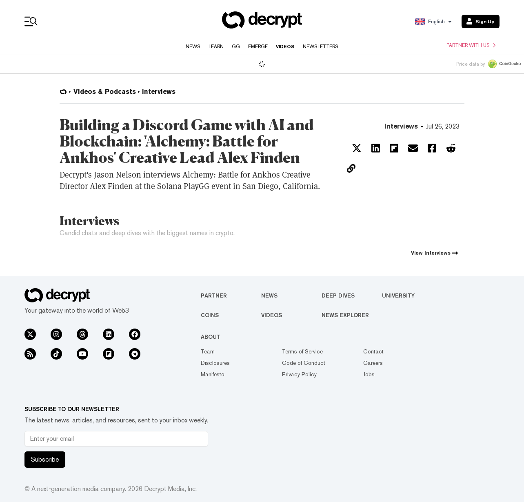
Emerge (258, 46)
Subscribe (45, 459)
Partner (214, 295)
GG (236, 46)
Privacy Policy (299, 374)
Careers (373, 363)
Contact (373, 351)
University (398, 295)
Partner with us (470, 45)
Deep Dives (338, 295)
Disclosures (215, 363)
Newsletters (320, 46)
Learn (216, 46)
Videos (285, 46)
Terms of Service (302, 351)
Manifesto (212, 374)
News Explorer (345, 315)
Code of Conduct (303, 363)
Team (208, 351)
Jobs (369, 374)
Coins (210, 315)
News (193, 46)
